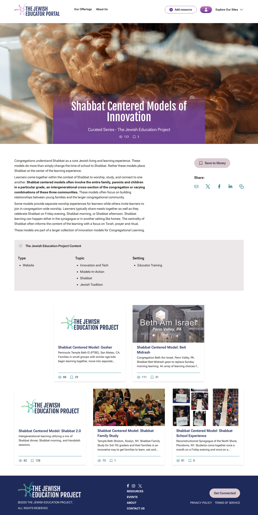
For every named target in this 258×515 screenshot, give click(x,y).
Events (132, 497)
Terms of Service (227, 503)
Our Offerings (83, 9)
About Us (102, 9)
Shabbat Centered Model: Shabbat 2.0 (50, 431)
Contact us (136, 508)
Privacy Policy (201, 503)
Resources (135, 491)
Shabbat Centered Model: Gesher (85, 348)
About (131, 502)
